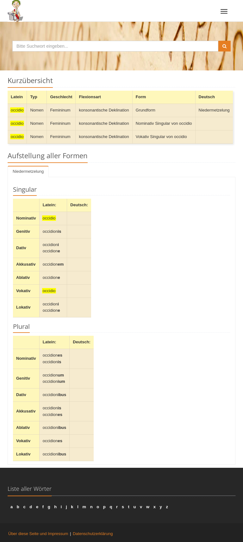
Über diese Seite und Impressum (38, 533)
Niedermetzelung (28, 171)
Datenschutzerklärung (93, 533)
